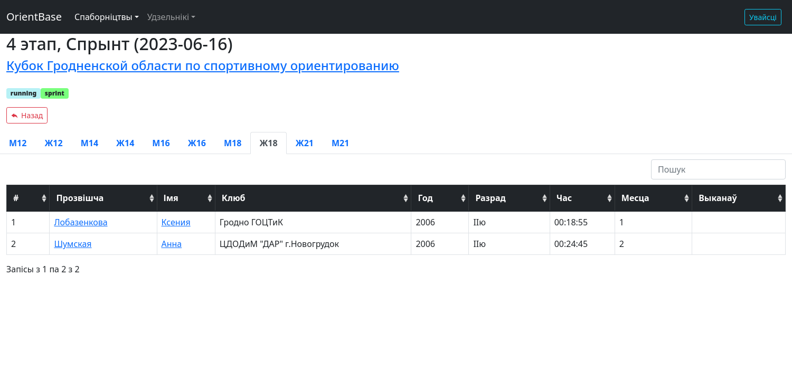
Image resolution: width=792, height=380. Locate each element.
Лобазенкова (80, 222)
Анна (172, 244)
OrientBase (34, 17)
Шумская (72, 244)
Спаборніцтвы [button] (103, 17)
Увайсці (763, 17)
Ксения (176, 222)
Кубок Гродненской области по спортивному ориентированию (202, 65)
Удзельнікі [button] (168, 17)
